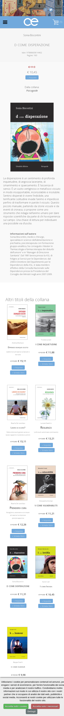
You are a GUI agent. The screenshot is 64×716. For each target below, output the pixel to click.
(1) (57, 22)
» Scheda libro (18, 372)
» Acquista (32, 77)
